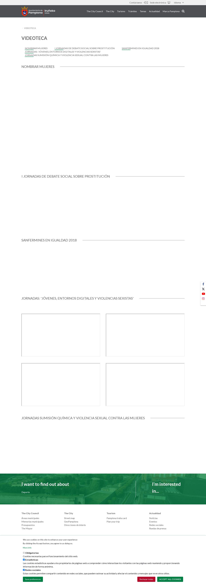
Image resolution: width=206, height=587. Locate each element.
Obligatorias (32, 552)
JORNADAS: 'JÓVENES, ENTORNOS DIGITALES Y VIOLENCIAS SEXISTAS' (63, 51)
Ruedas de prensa (157, 528)
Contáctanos (138, 2)
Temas (143, 11)
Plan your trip (113, 521)
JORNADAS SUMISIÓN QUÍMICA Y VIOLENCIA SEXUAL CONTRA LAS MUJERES (66, 55)
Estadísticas (31, 559)
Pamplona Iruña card (117, 518)
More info (27, 547)
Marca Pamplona (171, 11)
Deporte (25, 492)
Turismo (121, 11)
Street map (69, 518)
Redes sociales (156, 525)
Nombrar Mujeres (36, 48)
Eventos (153, 521)
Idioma (179, 2)
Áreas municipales (30, 518)
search (183, 11)
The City (110, 11)
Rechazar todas (146, 579)
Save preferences (33, 579)
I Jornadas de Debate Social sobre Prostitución (85, 48)
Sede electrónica (160, 2)
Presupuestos (28, 525)
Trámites (132, 11)
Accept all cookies (170, 579)
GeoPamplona (71, 521)
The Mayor (26, 528)
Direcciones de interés (75, 525)
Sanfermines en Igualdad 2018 (140, 48)
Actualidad (154, 11)
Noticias (153, 518)
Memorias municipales (32, 521)
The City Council (95, 11)
